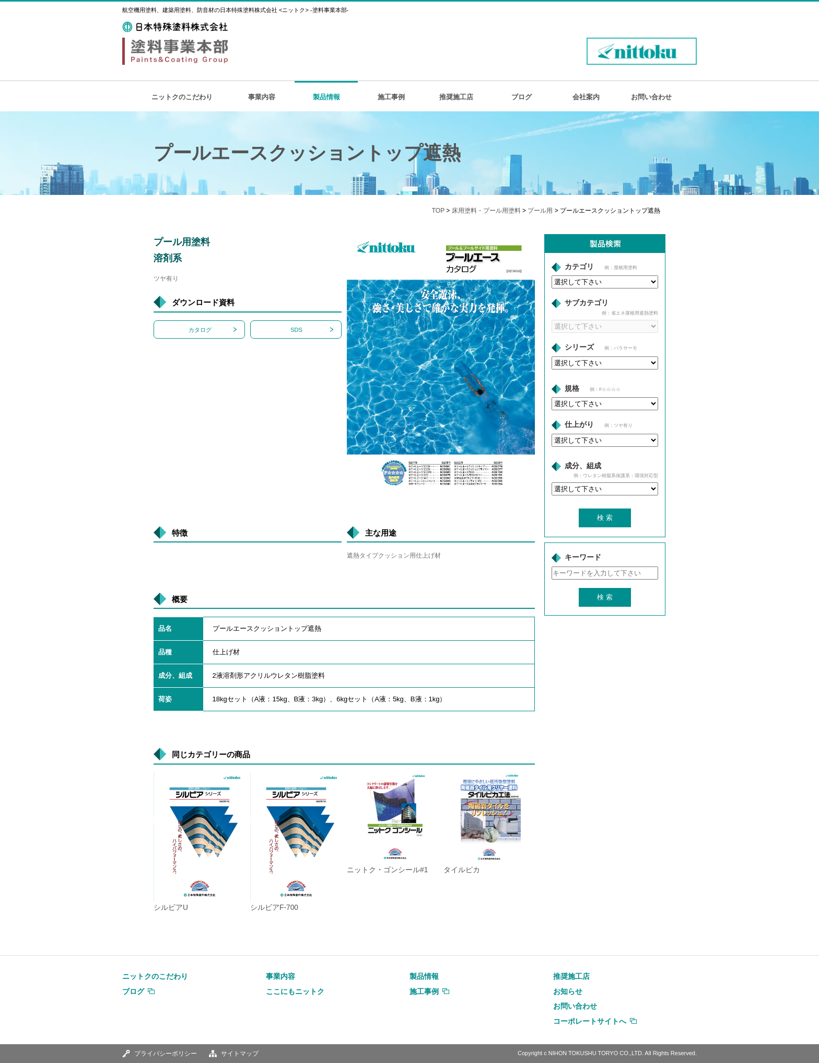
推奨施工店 (456, 97)
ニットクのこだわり (182, 97)
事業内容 (261, 97)
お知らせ (567, 991)
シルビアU (171, 907)
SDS (296, 330)
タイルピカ (461, 870)
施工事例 (391, 97)
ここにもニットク (295, 991)
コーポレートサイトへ (589, 1021)
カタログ (200, 330)
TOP (438, 210)
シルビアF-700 (274, 907)
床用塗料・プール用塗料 (486, 210)
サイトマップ (240, 1053)
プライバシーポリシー (165, 1053)
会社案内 (586, 97)
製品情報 (326, 97)
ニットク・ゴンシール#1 (387, 870)
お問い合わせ (651, 97)
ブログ (521, 97)
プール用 (540, 210)
